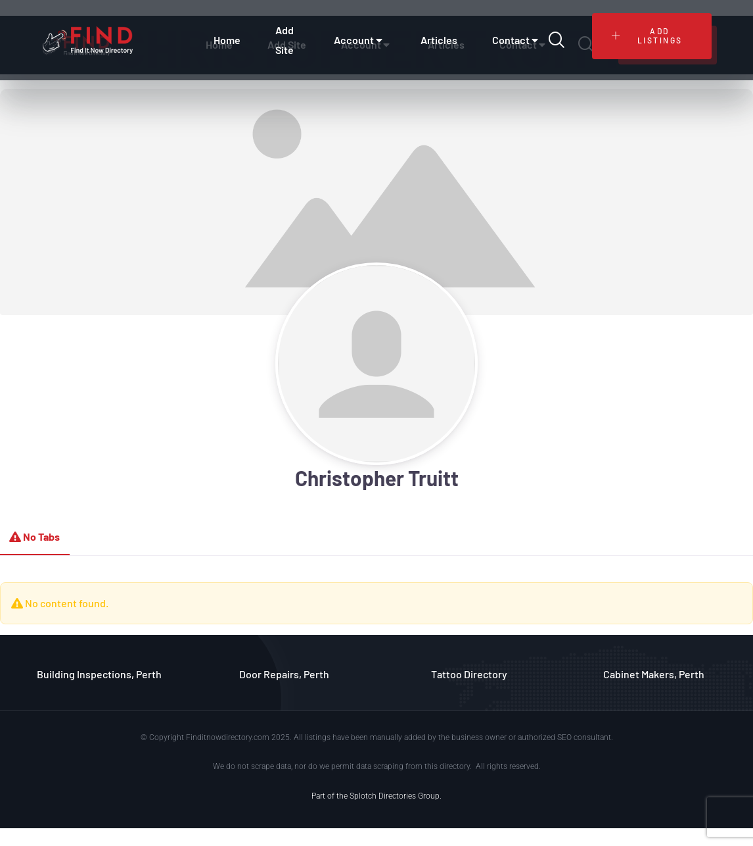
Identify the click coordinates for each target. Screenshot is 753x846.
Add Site (284, 40)
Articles (439, 40)
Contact (516, 40)
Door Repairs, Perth (284, 674)
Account (360, 40)
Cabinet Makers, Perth (653, 674)
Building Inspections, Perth (99, 674)
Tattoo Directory (469, 674)
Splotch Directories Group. (396, 796)
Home (227, 40)
